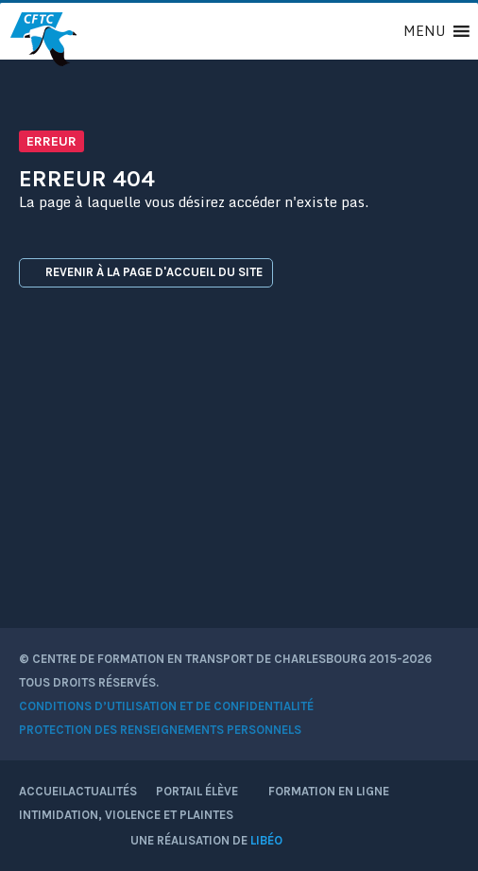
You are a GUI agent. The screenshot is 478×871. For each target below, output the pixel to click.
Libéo (266, 840)
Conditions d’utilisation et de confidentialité (166, 706)
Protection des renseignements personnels (160, 730)
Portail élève (202, 791)
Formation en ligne (328, 791)
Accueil (43, 791)
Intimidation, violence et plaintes (126, 815)
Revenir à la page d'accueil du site (146, 272)
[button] (424, 31)
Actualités (102, 791)
